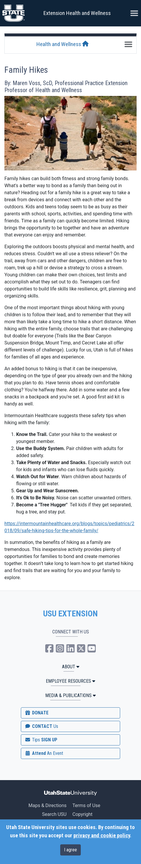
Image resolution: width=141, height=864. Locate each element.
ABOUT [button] (70, 666)
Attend (44, 753)
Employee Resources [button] (70, 681)
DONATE (36, 713)
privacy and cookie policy (101, 835)
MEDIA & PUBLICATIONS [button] (70, 695)
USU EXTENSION (70, 614)
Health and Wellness (62, 44)
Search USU (54, 814)
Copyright (82, 814)
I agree (70, 850)
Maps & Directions (47, 805)
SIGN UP (41, 740)
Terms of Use (86, 805)
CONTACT (41, 726)
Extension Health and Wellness (77, 13)
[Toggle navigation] (128, 44)
